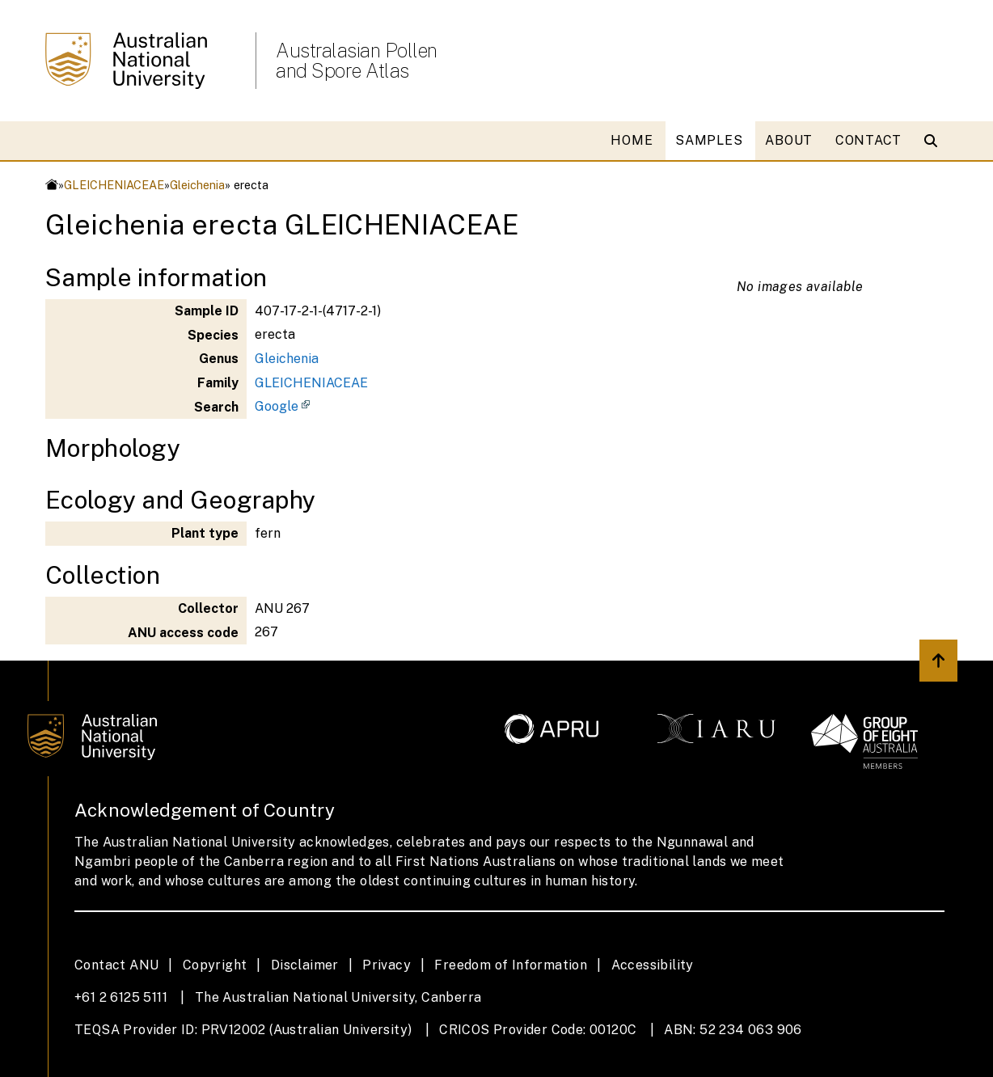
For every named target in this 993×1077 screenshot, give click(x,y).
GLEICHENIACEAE (114, 185)
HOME (632, 140)
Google (276, 406)
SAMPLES (708, 140)
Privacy (386, 965)
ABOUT (789, 140)
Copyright (215, 965)
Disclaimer (305, 965)
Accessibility (652, 965)
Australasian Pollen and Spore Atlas (356, 60)
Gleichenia (197, 185)
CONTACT (868, 140)
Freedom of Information (510, 965)
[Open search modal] (934, 140)
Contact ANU (116, 965)
